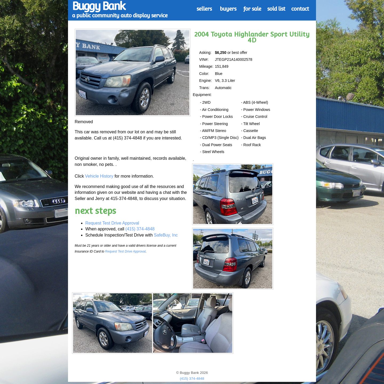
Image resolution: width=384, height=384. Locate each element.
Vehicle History (99, 176)
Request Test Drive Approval (112, 223)
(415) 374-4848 (139, 229)
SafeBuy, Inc (166, 235)
